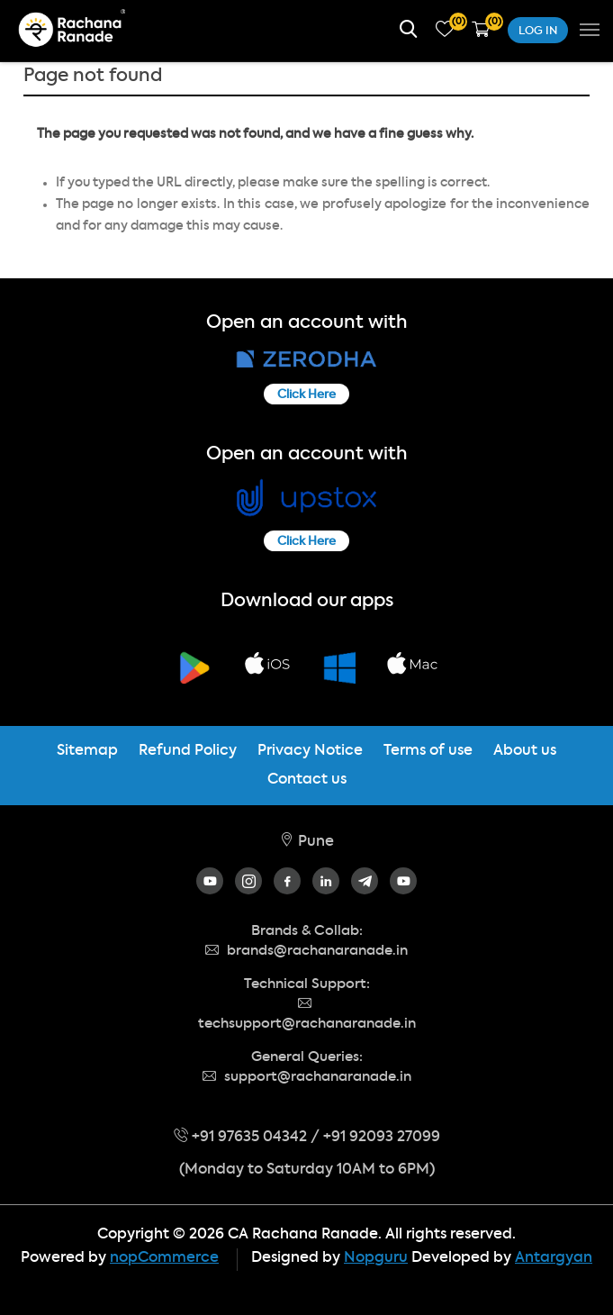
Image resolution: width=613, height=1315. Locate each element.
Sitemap (87, 751)
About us (524, 751)
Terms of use (428, 751)
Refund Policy (188, 751)
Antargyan (553, 1258)
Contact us (307, 780)
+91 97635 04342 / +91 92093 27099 (307, 1137)
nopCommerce (164, 1258)
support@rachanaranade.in (307, 1077)
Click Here (306, 395)
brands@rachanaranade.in (306, 950)
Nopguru (376, 1258)
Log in (537, 31)
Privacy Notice (310, 751)
